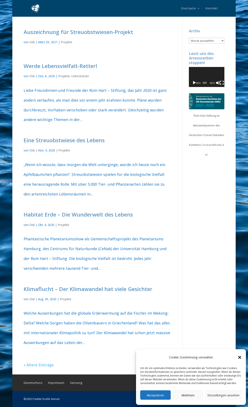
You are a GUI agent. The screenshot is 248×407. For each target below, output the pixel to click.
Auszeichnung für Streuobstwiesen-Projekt (78, 32)
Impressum (56, 383)
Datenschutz (33, 383)
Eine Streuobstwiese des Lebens (64, 140)
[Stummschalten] (218, 83)
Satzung (76, 383)
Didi (32, 42)
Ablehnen (188, 395)
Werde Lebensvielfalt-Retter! (60, 66)
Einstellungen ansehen (223, 395)
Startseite (188, 8)
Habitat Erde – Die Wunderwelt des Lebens (78, 214)
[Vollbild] (222, 83)
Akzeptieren (155, 395)
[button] (240, 357)
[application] (207, 77)
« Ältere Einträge (39, 364)
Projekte (66, 42)
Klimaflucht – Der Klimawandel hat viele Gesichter (88, 289)
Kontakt (212, 8)
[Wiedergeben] (194, 83)
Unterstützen (80, 76)
